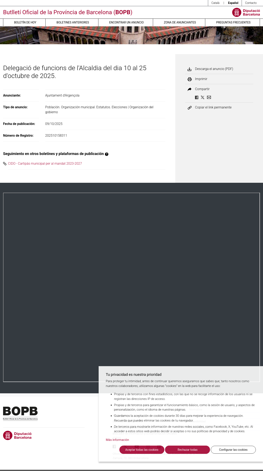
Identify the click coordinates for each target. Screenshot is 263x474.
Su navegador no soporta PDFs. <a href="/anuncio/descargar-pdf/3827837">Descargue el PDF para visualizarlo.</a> (131, 287)
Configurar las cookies (233, 449)
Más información (117, 440)
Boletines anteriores (73, 22)
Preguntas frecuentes (233, 22)
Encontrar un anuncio (126, 22)
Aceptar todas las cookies (141, 449)
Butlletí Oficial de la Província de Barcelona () (67, 12)
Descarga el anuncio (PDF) (214, 69)
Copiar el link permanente (213, 107)
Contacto (251, 3)
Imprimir (201, 79)
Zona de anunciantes (180, 22)
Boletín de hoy (25, 22)
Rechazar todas (188, 449)
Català (215, 3)
